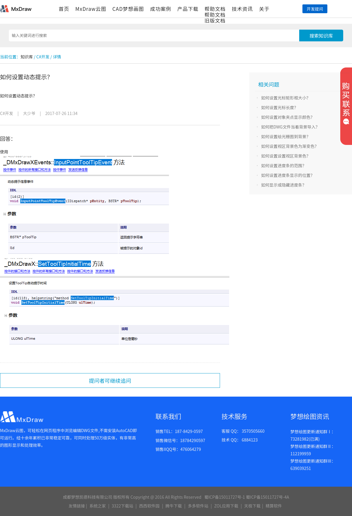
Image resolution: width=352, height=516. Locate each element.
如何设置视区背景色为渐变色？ (290, 146)
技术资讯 (242, 8)
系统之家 (97, 506)
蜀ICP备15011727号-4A (267, 497)
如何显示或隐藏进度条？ (283, 185)
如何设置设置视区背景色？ (285, 156)
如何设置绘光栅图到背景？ (285, 136)
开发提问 (315, 9)
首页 (64, 8)
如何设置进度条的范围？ (283, 165)
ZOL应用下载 (226, 506)
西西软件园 (149, 506)
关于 (264, 8)
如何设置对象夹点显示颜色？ (287, 117)
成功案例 (160, 8)
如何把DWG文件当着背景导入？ (290, 127)
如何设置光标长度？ (279, 107)
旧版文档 (215, 20)
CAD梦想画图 (128, 8)
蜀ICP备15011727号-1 (224, 497)
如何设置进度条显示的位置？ (287, 175)
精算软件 (273, 506)
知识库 (27, 57)
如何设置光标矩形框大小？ (285, 98)
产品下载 (187, 8)
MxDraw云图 (90, 8)
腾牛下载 (173, 506)
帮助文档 (215, 8)
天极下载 (252, 506)
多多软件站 (198, 506)
